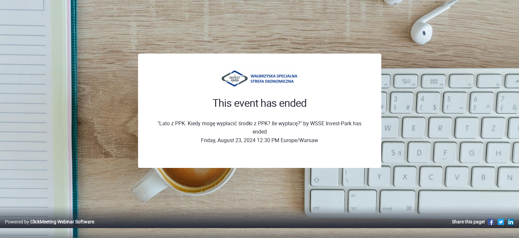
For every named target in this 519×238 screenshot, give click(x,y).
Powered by (49, 228)
